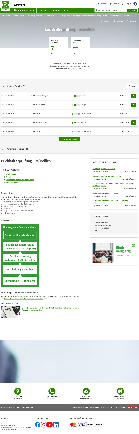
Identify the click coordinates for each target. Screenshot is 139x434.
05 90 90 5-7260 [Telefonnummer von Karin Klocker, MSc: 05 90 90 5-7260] (105, 225)
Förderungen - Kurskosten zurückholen (20, 180)
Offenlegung (94, 407)
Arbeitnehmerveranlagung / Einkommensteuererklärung (24, 299)
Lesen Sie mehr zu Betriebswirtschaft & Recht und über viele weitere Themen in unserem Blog (50, 309)
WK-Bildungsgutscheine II (35, 16)
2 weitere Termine (70, 138)
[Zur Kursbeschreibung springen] (80, 47)
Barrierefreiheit (121, 407)
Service (42, 10)
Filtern (132, 86)
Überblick (9, 177)
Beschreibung (11, 174)
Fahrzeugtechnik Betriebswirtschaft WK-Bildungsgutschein (90, 16)
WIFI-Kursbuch (6, 16)
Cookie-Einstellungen (80, 407)
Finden (132, 10)
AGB (112, 407)
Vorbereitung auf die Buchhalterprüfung (107, 176)
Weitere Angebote (19, 16)
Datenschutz (104, 407)
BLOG (66, 10)
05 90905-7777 (11, 425)
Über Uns (55, 10)
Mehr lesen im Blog (12, 182)
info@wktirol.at (11, 430)
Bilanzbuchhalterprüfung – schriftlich (106, 193)
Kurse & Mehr (23, 10)
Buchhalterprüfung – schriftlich (104, 169)
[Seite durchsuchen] (116, 10)
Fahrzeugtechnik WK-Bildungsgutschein (58, 16)
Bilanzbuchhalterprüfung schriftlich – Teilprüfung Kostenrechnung (110, 202)
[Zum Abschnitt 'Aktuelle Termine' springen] (58, 47)
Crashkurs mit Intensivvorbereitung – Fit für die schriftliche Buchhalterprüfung (114, 185)
